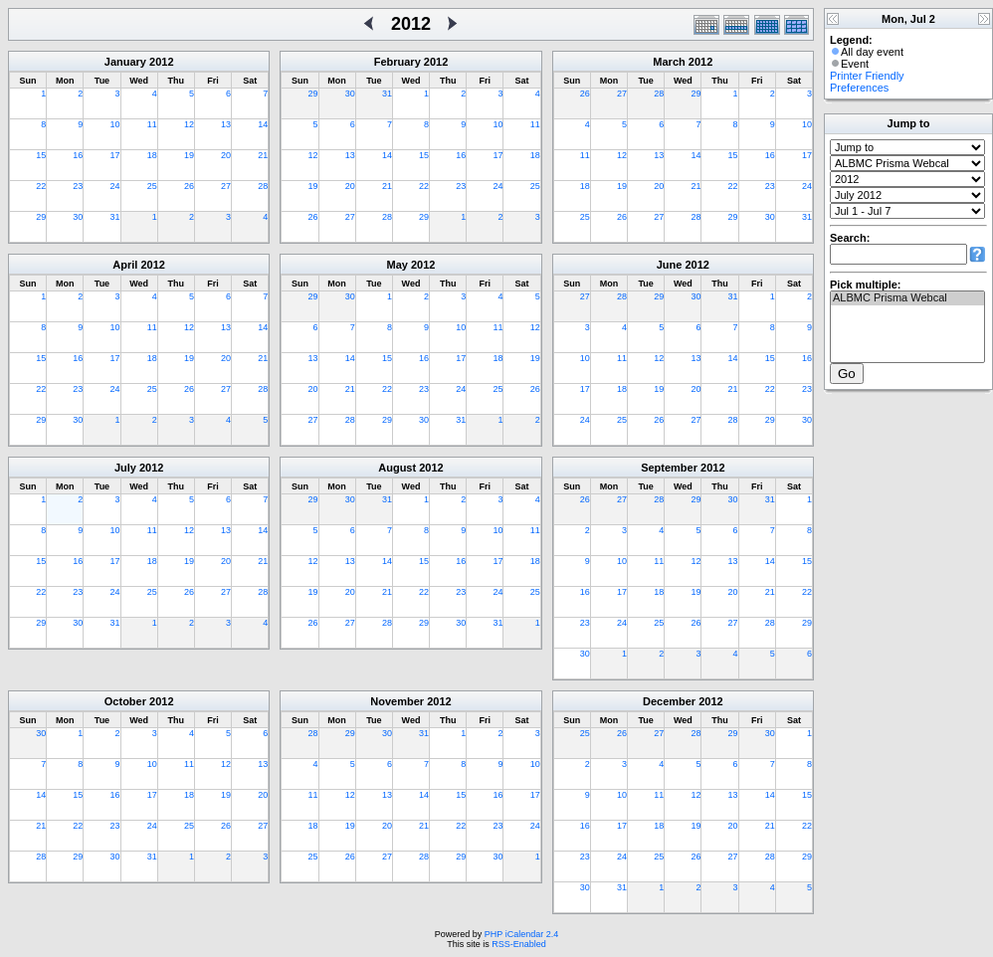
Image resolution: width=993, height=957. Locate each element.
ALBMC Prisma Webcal (907, 298)
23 (78, 186)
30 (78, 217)
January (125, 62)
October (125, 701)
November (397, 701)
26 (189, 186)
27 (226, 186)
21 (263, 155)
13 (226, 124)
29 (41, 217)
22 (41, 186)
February (397, 62)
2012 (161, 62)
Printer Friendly (867, 76)
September (669, 468)
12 (189, 124)
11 (152, 124)
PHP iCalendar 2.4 (521, 934)
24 (115, 186)
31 (115, 217)
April (124, 265)
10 (115, 124)
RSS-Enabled (519, 944)
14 (263, 124)
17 (115, 155)
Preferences (859, 88)
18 (152, 155)
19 (189, 155)
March (669, 62)
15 (41, 155)
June (670, 265)
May (397, 265)
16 (78, 155)
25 (152, 186)
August (397, 468)
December (669, 701)
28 (263, 186)
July (125, 468)
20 (226, 155)
